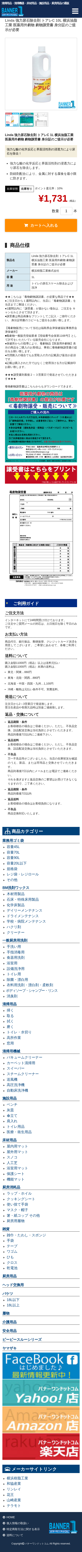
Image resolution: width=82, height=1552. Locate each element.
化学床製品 (16, 905)
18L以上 (13, 1305)
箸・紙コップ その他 (23, 1215)
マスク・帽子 (17, 1210)
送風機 (12, 1079)
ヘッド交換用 (13, 1285)
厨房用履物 (16, 1221)
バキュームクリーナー (24, 1057)
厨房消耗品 (11, 1187)
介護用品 (9, 1322)
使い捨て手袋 (17, 1204)
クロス (12, 1263)
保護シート (16, 1174)
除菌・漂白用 (17, 980)
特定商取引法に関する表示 (23, 1529)
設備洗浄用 (16, 969)
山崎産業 (14, 1500)
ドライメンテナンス (23, 916)
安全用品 (9, 1331)
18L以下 (13, 1300)
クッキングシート (21, 1199)
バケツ (7, 1294)
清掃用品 (9, 1004)
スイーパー (16, 1068)
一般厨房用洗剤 (14, 940)
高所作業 (14, 1038)
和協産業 (14, 1484)
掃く (10, 1010)
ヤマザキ (9, 1348)
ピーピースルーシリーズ (22, 1340)
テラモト (14, 1506)
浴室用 (12, 963)
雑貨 (6, 1229)
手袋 (10, 1241)
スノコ (12, 1157)
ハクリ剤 (14, 927)
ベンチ (12, 1105)
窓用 (10, 1043)
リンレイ (14, 1489)
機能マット (16, 1179)
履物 (6, 1313)
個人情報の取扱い (18, 1523)
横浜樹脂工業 (17, 1478)
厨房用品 (9, 1276)
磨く (10, 1027)
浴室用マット (17, 1168)
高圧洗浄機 (16, 1085)
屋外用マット (17, 1152)
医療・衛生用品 (19, 1132)
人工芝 (12, 1163)
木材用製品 (16, 894)
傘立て (12, 1116)
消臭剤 (12, 996)
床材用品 (9, 1140)
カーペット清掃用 (21, 1063)
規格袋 (12, 869)
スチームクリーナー (23, 1074)
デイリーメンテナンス (24, 910)
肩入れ (12, 1121)
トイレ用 (14, 974)
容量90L (13, 858)
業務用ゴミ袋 (13, 841)
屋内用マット (17, 1146)
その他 (12, 880)
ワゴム (12, 1251)
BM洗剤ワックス (15, 888)
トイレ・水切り (19, 1032)
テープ (12, 1246)
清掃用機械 (11, 1051)
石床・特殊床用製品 (23, 899)
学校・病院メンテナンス (26, 921)
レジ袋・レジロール (23, 874)
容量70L (13, 852)
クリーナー (16, 933)
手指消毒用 (16, 952)
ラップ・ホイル (19, 1193)
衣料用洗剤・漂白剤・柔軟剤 (30, 985)
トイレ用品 (16, 1127)
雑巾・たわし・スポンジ (26, 1235)
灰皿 (10, 1110)
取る (10, 1016)
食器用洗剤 (16, 958)
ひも (10, 1257)
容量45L (13, 847)
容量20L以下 (17, 863)
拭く (10, 1021)
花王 (10, 1495)
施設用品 (9, 1098)
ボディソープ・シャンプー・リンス (31, 991)
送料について (15, 1535)
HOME (11, 1517)
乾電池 (12, 1268)
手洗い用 (14, 947)
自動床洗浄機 (17, 1090)
